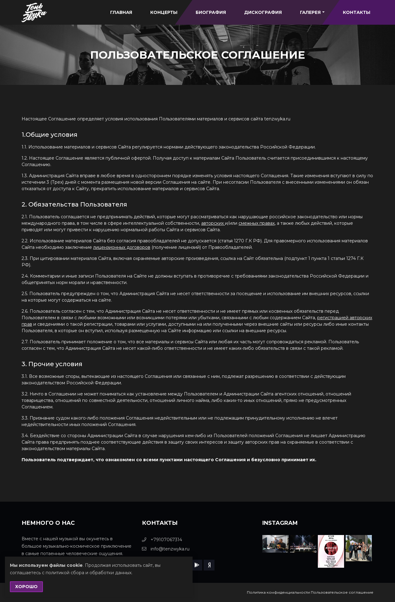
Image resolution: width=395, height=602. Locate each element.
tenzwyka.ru (277, 119)
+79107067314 (162, 539)
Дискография (263, 12)
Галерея (312, 12)
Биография (211, 12)
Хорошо (26, 586)
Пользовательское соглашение (342, 592)
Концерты (163, 12)
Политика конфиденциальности (278, 592)
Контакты (356, 12)
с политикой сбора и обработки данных (86, 572)
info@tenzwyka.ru (165, 549)
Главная (121, 12)
